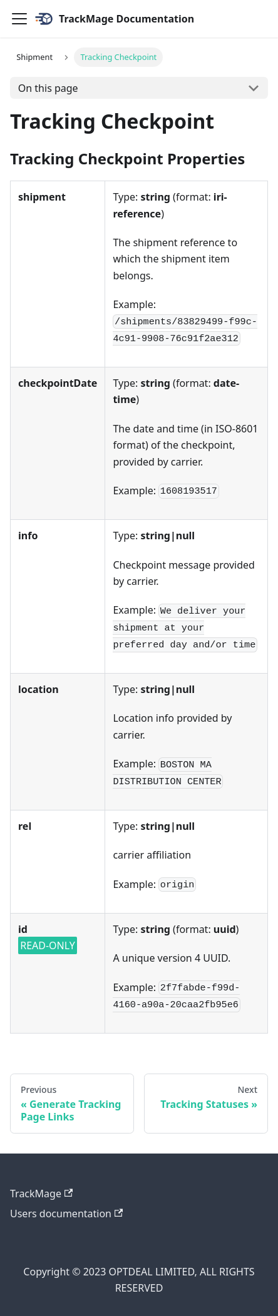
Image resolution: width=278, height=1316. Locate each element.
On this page (48, 88)
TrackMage (41, 1193)
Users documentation (66, 1213)
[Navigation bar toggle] (19, 18)
